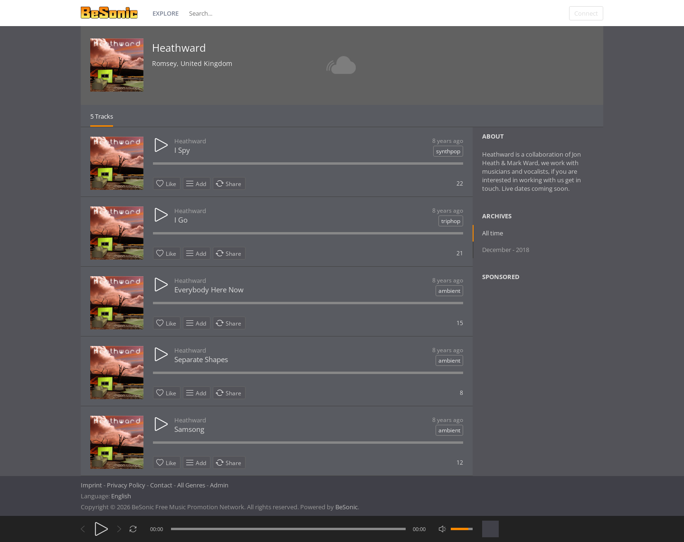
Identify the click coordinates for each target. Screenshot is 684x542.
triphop (450, 221)
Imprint (91, 485)
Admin (219, 485)
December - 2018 (505, 249)
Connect (586, 13)
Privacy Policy (126, 485)
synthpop (448, 151)
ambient (449, 291)
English (121, 496)
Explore (165, 13)
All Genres (191, 485)
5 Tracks (101, 116)
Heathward (179, 47)
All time (492, 233)
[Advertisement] (528, 365)
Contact (161, 485)
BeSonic (346, 507)
